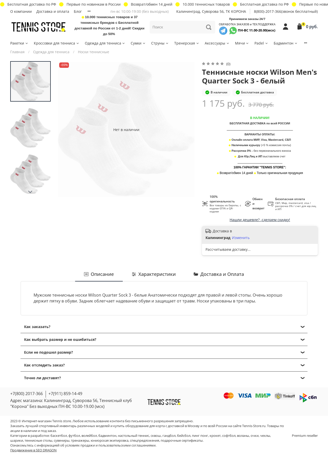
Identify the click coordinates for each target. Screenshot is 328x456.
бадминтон (107, 435)
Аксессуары (217, 43)
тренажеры (80, 440)
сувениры (61, 440)
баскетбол (58, 435)
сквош (156, 435)
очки (255, 435)
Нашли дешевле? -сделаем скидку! (260, 219)
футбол (74, 435)
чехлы (265, 435)
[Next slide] (30, 192)
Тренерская (186, 43)
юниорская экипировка (109, 440)
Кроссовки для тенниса (56, 43)
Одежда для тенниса (105, 43)
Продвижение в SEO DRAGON (33, 450)
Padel (261, 43)
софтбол (228, 435)
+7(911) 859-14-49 (65, 393)
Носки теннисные (93, 51)
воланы (243, 435)
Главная (17, 51)
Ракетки (19, 43)
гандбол (169, 435)
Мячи (242, 43)
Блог (78, 11)
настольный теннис (133, 435)
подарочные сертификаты (182, 440)
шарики (16, 440)
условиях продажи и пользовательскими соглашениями (110, 445)
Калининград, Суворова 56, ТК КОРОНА (211, 11)
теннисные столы (38, 440)
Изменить (241, 237)
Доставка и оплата (52, 11)
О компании (21, 11)
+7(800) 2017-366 (26, 393)
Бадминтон (286, 43)
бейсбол (183, 435)
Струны (160, 43)
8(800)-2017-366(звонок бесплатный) (286, 11)
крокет (215, 435)
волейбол (89, 435)
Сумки (138, 43)
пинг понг (200, 435)
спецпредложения (144, 440)
